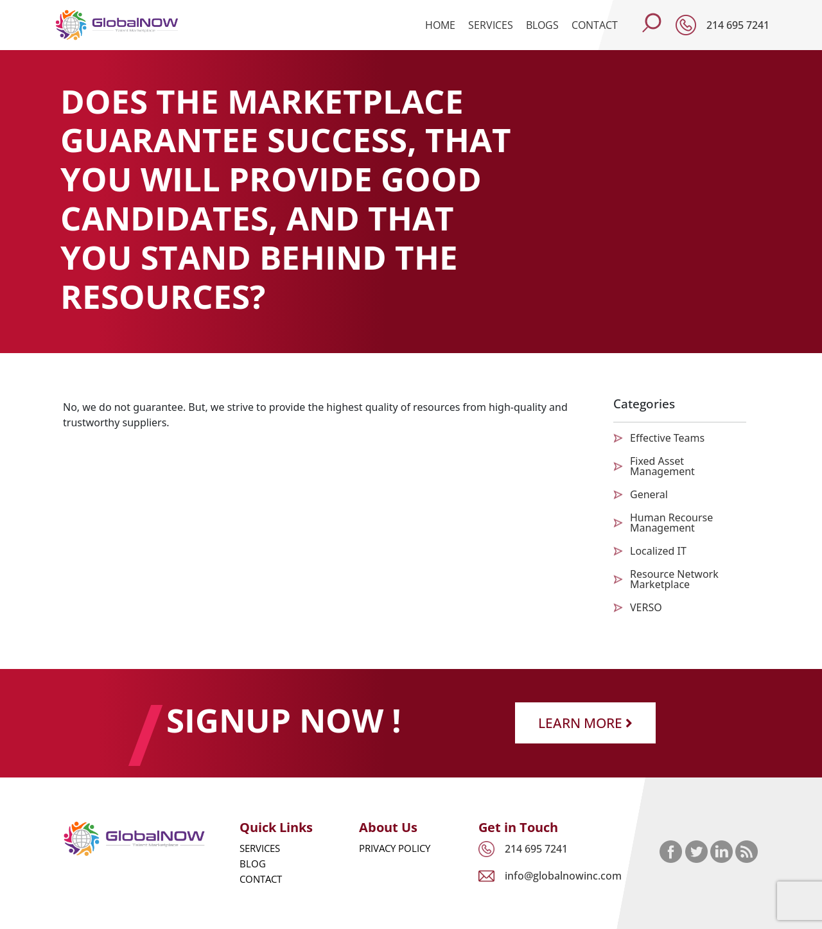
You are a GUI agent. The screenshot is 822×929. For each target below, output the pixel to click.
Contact (595, 25)
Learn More (585, 722)
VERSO (646, 607)
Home (440, 25)
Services (490, 25)
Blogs (542, 25)
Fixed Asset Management (662, 466)
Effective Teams (667, 438)
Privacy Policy (394, 848)
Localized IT (658, 551)
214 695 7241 (737, 25)
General (649, 494)
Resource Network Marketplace (674, 579)
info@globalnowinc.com (563, 876)
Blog (253, 863)
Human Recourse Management (671, 522)
